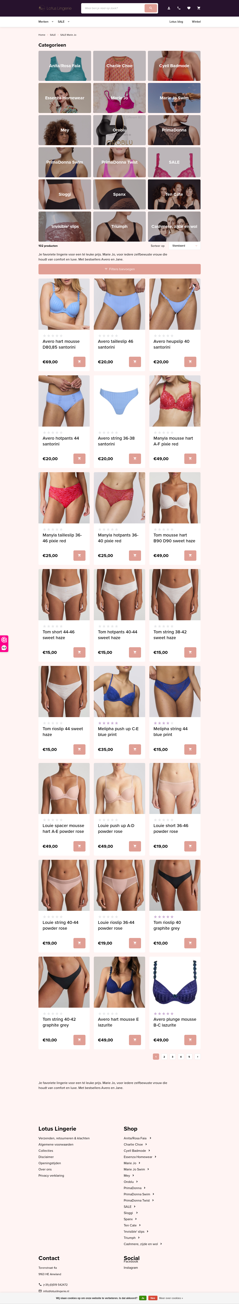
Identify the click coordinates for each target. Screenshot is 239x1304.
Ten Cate (130, 1225)
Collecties (45, 1151)
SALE (64, 21)
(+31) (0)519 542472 (55, 1285)
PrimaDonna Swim (137, 1194)
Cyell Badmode (135, 1151)
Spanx (128, 1219)
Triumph (130, 1238)
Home (41, 34)
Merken (46, 21)
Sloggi (129, 1213)
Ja (142, 1298)
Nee (153, 1298)
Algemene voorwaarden (55, 1144)
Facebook (131, 1261)
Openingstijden (49, 1163)
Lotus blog (176, 21)
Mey (127, 1176)
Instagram (131, 1268)
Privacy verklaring (51, 1176)
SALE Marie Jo (68, 34)
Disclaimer (46, 1157)
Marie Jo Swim (134, 1169)
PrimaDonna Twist (137, 1200)
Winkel (196, 21)
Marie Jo (130, 1163)
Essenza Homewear (138, 1157)
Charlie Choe (133, 1144)
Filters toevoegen (122, 269)
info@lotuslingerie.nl (56, 1291)
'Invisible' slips (134, 1232)
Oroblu (129, 1182)
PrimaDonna (132, 1188)
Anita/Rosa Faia (135, 1138)
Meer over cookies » (171, 1298)
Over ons (45, 1169)
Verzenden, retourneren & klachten (64, 1138)
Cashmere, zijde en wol (141, 1244)
